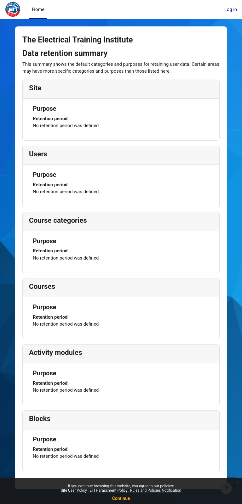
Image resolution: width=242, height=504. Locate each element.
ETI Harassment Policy (109, 490)
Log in (230, 9)
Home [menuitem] (38, 9)
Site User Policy (74, 490)
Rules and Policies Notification (155, 490)
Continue (121, 498)
